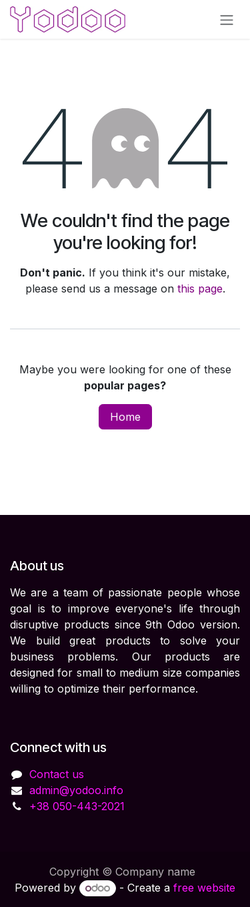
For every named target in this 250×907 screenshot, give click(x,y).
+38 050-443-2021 (77, 806)
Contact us (56, 774)
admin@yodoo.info (76, 790)
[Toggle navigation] (226, 19)
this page (200, 288)
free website (204, 887)
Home (125, 416)
